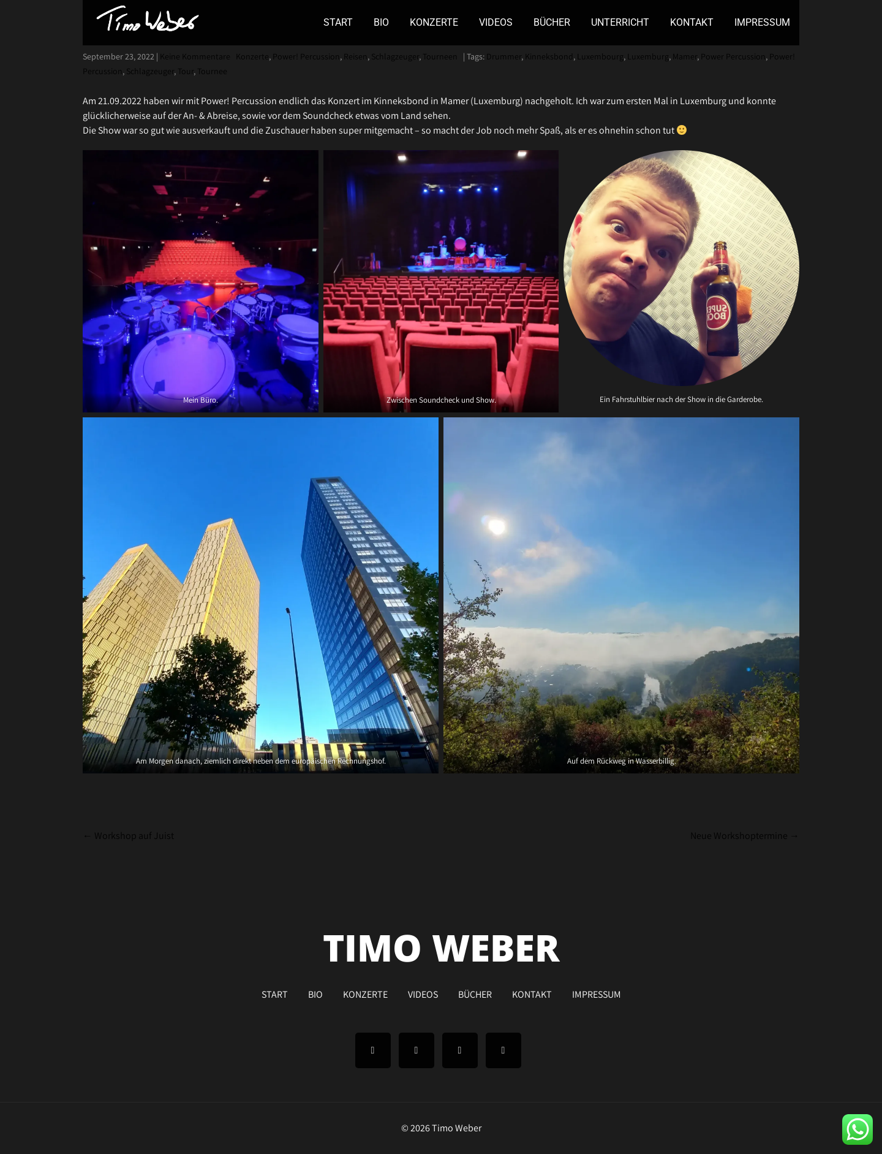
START (338, 22)
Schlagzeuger (395, 56)
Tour (186, 71)
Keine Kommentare (195, 56)
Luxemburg (648, 56)
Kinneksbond (549, 56)
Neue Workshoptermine (744, 835)
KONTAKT (692, 22)
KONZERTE (434, 22)
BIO (381, 22)
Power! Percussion (306, 56)
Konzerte (252, 56)
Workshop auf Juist (128, 835)
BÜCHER (551, 22)
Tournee (212, 71)
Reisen (356, 56)
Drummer (503, 56)
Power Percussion (733, 56)
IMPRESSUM (762, 22)
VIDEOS (496, 22)
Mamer (685, 56)
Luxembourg (600, 56)
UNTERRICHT (620, 22)
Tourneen (440, 56)
